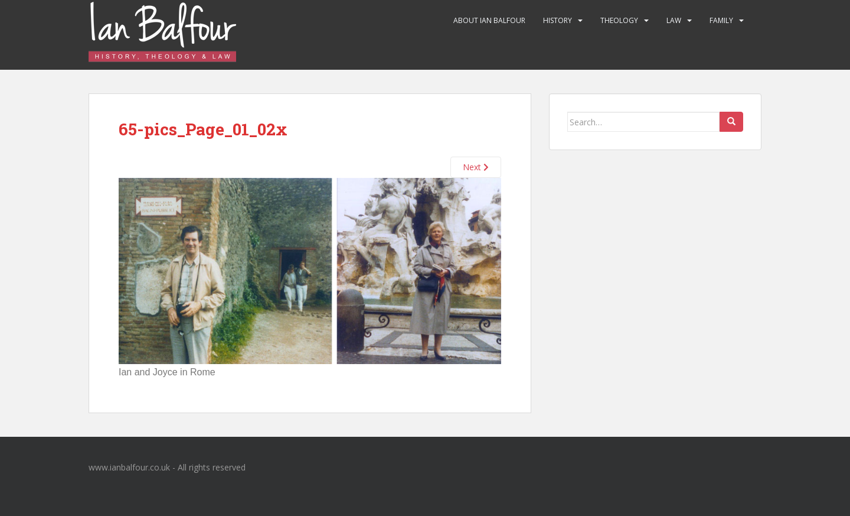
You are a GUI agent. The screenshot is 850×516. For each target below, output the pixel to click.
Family (721, 20)
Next (476, 167)
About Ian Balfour (489, 20)
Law (673, 20)
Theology (619, 20)
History (557, 20)
